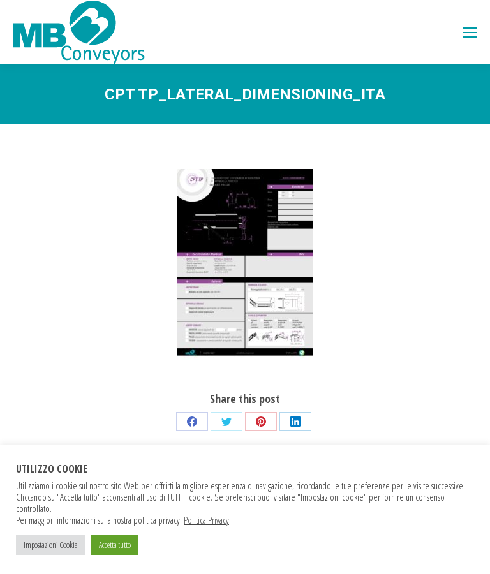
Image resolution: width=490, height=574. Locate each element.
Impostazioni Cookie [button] (50, 544)
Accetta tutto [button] (115, 544)
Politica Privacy (206, 519)
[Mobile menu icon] (469, 32)
